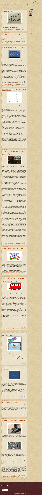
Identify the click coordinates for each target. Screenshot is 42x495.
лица (15, 273)
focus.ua (6, 240)
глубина (5, 476)
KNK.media (6, 143)
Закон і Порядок (10, 3)
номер (20, 328)
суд (11, 85)
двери (6, 85)
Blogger (26, 493)
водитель (7, 328)
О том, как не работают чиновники (11, 402)
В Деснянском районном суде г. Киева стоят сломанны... (35, 28)
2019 (30, 21)
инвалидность (9, 273)
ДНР (7, 42)
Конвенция (12, 273)
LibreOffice (13, 85)
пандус (22, 328)
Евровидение (13, 328)
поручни (24, 328)
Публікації (3, 489)
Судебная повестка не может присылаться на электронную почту (13, 334)
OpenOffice (16, 85)
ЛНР (11, 42)
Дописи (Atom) (7, 480)
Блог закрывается (7, 11)
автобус (5, 328)
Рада (21, 273)
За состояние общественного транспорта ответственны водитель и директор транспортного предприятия (13, 280)
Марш (7, 476)
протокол (19, 273)
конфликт (9, 42)
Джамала (10, 328)
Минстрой (9, 476)
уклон (15, 476)
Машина (13, 42)
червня (31, 33)
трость (14, 476)
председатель (9, 85)
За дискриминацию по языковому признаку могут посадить (34, 30)
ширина (18, 476)
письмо (17, 273)
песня (15, 42)
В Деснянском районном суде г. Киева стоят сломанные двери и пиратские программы (14, 48)
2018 (30, 22)
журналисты (5, 273)
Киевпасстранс (17, 328)
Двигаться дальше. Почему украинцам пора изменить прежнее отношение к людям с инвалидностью (14, 153)
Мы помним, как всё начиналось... (11, 34)
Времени (5, 42)
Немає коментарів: (18, 29)
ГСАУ (4, 85)
